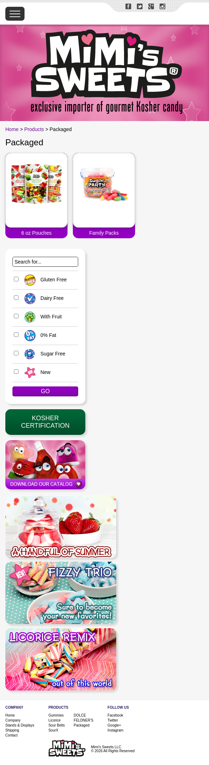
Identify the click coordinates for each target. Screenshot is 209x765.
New (35, 372)
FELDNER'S (83, 720)
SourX (53, 730)
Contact (11, 735)
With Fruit (41, 316)
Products (34, 129)
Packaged (81, 725)
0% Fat (38, 335)
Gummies (56, 715)
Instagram (115, 730)
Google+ (114, 725)
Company (13, 720)
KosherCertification (45, 422)
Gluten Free (44, 279)
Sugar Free (43, 354)
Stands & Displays (19, 725)
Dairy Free (42, 298)
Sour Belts (56, 725)
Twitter (113, 720)
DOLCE (80, 715)
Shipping (12, 730)
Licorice (54, 720)
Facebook (115, 715)
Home (11, 129)
